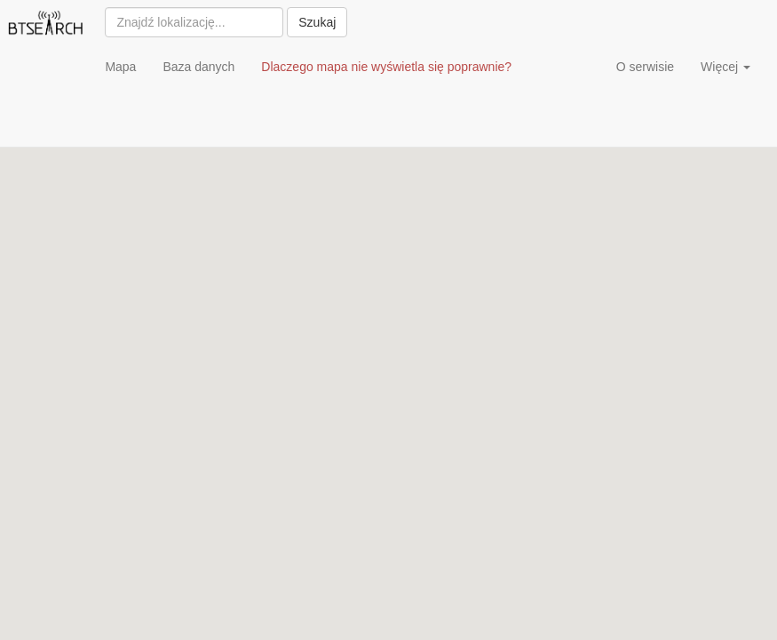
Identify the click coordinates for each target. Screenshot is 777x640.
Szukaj (317, 22)
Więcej (725, 67)
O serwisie (645, 67)
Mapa (120, 67)
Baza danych (198, 67)
